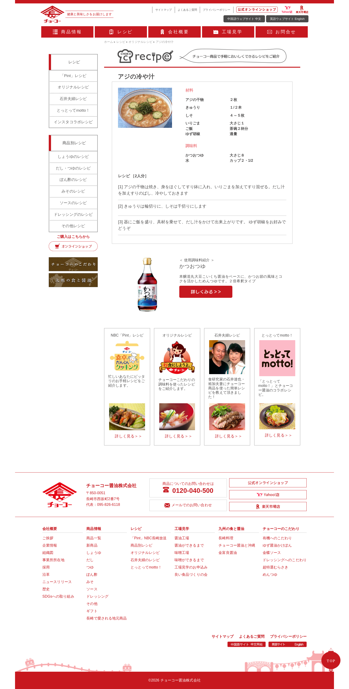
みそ (90, 582)
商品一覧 (93, 538)
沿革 (46, 574)
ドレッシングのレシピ (73, 214)
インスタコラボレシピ (73, 122)
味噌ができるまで (189, 560)
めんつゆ (270, 574)
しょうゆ (93, 553)
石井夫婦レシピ (73, 99)
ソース (91, 589)
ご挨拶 (47, 538)
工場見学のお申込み (191, 567)
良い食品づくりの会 (191, 574)
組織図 (47, 553)
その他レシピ (73, 226)
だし (90, 560)
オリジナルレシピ (73, 87)
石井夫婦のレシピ (145, 560)
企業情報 (49, 545)
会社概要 (174, 31)
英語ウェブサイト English (287, 19)
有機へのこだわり (277, 538)
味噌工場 (181, 553)
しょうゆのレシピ (73, 156)
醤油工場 (181, 538)
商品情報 (67, 31)
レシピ (121, 31)
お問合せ (281, 31)
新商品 (91, 545)
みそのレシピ (73, 191)
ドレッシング (97, 596)
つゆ (90, 567)
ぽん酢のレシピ (73, 179)
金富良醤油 (227, 553)
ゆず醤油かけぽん (277, 545)
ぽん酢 (91, 574)
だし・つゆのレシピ (73, 168)
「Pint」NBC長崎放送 (149, 538)
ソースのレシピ (73, 203)
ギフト (91, 611)
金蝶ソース (272, 553)
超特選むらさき (275, 567)
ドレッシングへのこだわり (285, 560)
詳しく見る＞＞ (128, 436)
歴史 (46, 589)
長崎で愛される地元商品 (106, 618)
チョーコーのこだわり (281, 529)
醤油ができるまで (189, 545)
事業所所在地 (53, 560)
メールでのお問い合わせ (188, 505)
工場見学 (228, 31)
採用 (46, 567)
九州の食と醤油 (231, 529)
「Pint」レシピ (73, 76)
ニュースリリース (57, 582)
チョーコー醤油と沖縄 (236, 545)
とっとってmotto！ (73, 110)
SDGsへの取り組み (58, 596)
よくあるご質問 (187, 9)
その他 (91, 604)
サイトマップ (163, 9)
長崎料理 (225, 538)
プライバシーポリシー (216, 9)
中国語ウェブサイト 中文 (244, 19)
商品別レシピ (142, 545)
